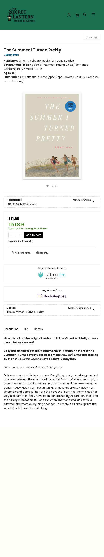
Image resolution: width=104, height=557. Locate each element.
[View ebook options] (52, 294)
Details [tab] (38, 329)
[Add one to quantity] (20, 235)
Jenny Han (12, 55)
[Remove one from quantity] (11, 235)
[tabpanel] (52, 377)
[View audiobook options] (52, 273)
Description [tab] (11, 329)
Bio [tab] (26, 329)
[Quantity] (15, 235)
